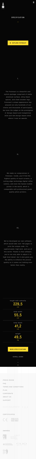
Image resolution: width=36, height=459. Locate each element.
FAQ (4, 386)
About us (7, 399)
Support (7, 403)
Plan (5, 392)
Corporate (8, 396)
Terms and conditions (13, 389)
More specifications (18, 349)
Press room (8, 382)
